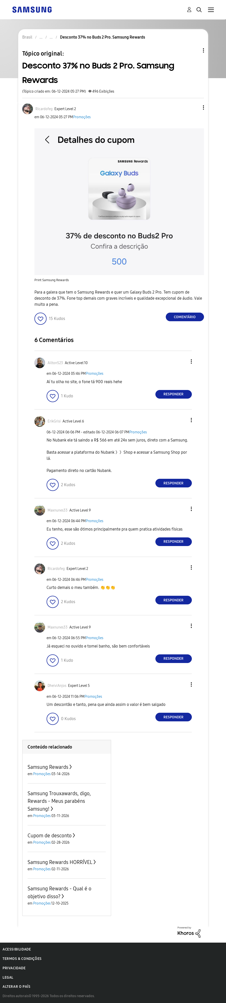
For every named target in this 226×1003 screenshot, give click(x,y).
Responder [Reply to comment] (173, 394)
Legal (8, 977)
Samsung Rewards (48, 767)
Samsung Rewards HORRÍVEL (60, 862)
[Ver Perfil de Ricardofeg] (44, 109)
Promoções (82, 117)
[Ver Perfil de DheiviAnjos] (57, 686)
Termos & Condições (22, 959)
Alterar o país (16, 986)
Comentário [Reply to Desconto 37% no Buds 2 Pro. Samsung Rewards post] (185, 317)
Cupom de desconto (50, 835)
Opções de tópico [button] (195, 50)
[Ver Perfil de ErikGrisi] (54, 421)
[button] (195, 107)
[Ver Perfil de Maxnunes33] (58, 510)
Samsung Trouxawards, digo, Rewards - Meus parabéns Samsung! (59, 801)
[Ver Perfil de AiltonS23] (55, 363)
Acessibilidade (17, 949)
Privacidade (14, 968)
